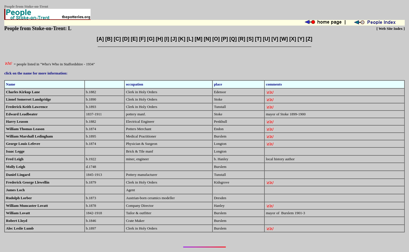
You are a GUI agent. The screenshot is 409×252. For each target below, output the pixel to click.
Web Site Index (391, 28)
